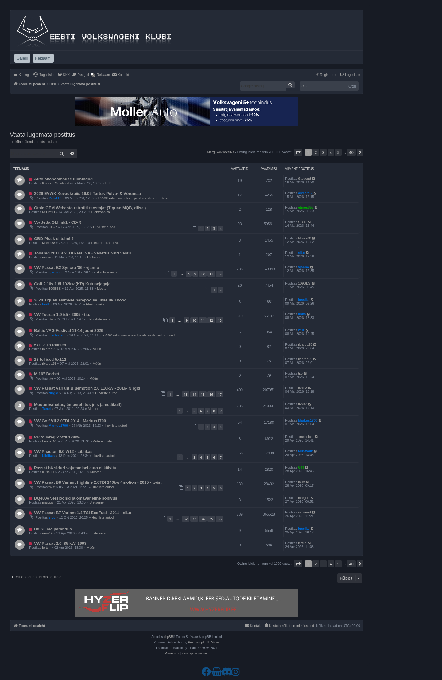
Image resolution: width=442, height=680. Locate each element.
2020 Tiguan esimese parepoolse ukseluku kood (80, 300)
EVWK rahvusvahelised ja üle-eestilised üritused (134, 198)
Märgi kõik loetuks (220, 152)
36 (220, 519)
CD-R (52, 227)
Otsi (352, 86)
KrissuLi (48, 472)
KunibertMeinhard (55, 183)
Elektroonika (100, 212)
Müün (97, 349)
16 (211, 394)
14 (194, 394)
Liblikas (48, 456)
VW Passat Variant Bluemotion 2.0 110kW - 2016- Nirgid (87, 388)
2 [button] (316, 152)
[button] (298, 152)
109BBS (54, 288)
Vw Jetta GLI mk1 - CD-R (57, 222)
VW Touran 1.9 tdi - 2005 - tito (62, 314)
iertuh (46, 547)
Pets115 (54, 198)
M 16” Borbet (46, 373)
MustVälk (305, 451)
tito (50, 319)
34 (203, 519)
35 (211, 519)
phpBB (168, 637)
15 (203, 394)
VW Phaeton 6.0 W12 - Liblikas (63, 451)
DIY (108, 183)
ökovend (304, 178)
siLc (301, 252)
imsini (46, 257)
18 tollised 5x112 (50, 359)
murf (301, 482)
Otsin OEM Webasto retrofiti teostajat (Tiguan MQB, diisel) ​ (90, 208)
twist (51, 487)
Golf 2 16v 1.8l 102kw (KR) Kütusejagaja (72, 283)
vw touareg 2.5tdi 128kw (57, 437)
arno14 (47, 533)
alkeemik (305, 193)
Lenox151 (49, 441)
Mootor (102, 288)
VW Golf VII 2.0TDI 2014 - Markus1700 (70, 421)
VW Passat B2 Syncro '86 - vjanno (66, 267)
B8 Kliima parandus (53, 529)
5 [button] (338, 152)
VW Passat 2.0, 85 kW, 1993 (60, 543)
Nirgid (53, 393)
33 (194, 519)
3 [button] (323, 152)
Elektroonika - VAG (105, 243)
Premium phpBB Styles (204, 642)
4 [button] (331, 152)
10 (203, 273)
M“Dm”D (48, 212)
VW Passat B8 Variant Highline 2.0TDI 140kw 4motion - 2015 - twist (98, 482)
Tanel (46, 409)
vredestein (56, 335)
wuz (301, 330)
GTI (301, 467)
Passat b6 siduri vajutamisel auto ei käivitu (75, 468)
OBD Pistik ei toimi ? (54, 238)
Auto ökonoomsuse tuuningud (63, 179)
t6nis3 (302, 388)
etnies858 (305, 207)
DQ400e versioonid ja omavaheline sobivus (75, 498)
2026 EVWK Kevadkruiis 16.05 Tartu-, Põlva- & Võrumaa (87, 193)
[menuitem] (44, 74)
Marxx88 (48, 243)
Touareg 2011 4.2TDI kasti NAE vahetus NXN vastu (82, 253)
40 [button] (351, 152)
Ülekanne (94, 257)
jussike (303, 299)
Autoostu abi (102, 441)
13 (220, 320)
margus (47, 502)
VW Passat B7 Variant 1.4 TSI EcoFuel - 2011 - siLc (82, 512)
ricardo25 (49, 349)
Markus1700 (58, 425)
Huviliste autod (104, 227)
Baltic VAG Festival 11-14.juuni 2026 (68, 330)
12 (220, 273)
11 (211, 273)
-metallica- (306, 436)
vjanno (53, 272)
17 (220, 394)
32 (186, 519)
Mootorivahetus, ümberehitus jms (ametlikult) (78, 404)
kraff (45, 304)
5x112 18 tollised (50, 345)
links (302, 314)
